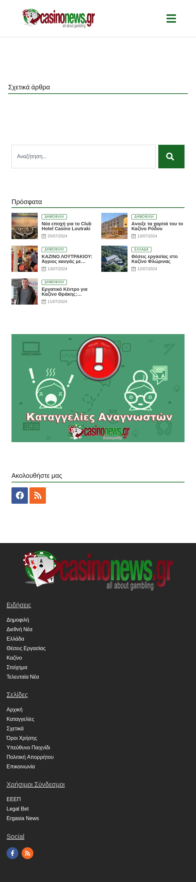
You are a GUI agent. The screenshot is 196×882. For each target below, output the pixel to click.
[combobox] (83, 156)
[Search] (171, 156)
